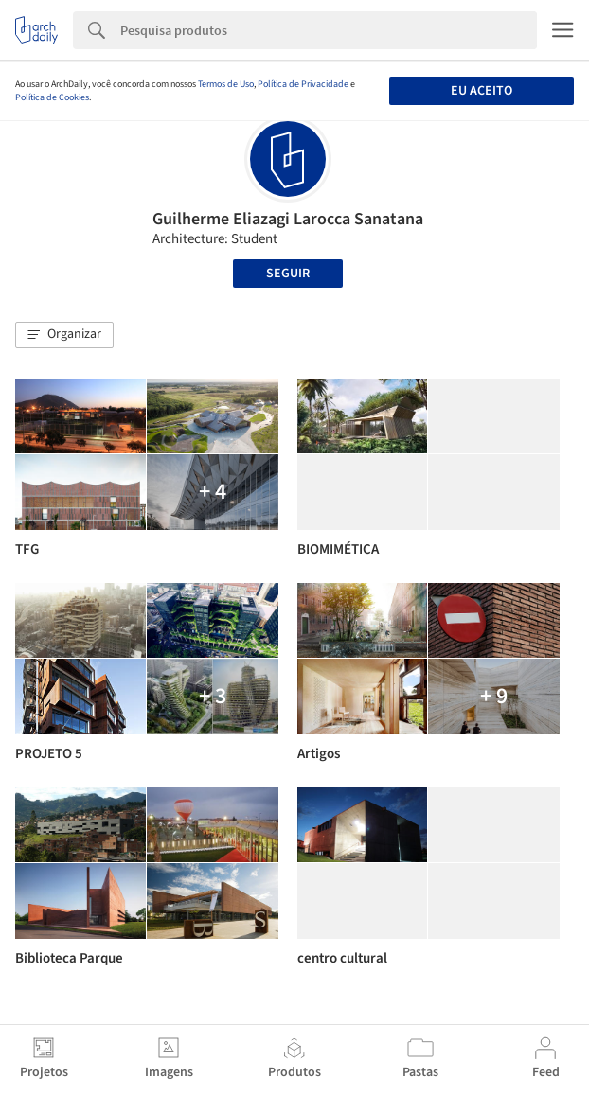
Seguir (288, 273)
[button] (64, 335)
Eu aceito (481, 90)
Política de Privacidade (303, 84)
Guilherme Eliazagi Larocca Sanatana (287, 219)
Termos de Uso (226, 84)
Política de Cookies (52, 97)
